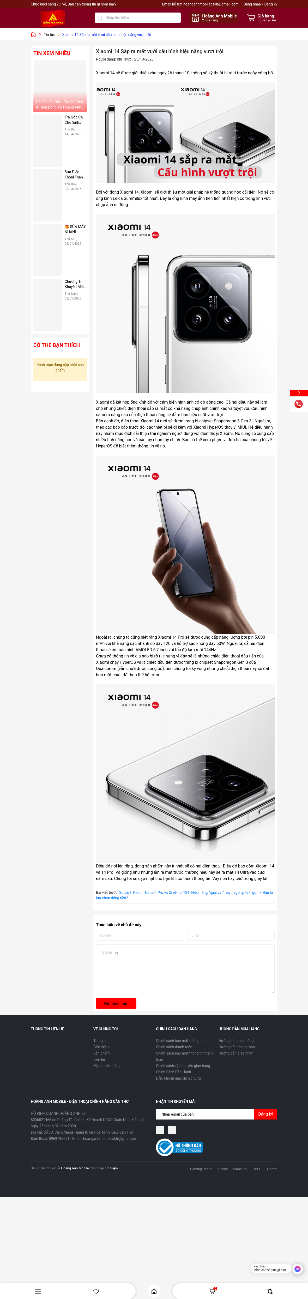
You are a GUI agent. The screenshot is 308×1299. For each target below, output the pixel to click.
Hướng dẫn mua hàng (236, 1041)
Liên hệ (99, 1059)
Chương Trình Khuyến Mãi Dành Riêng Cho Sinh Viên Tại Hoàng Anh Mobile (76, 284)
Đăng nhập (252, 4)
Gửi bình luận (116, 1003)
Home (154, 1291)
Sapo (114, 1168)
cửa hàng (210, 20)
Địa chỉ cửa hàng (106, 1066)
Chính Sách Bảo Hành (173, 1072)
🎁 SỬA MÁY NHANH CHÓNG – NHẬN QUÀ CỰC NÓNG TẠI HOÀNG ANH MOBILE (75, 230)
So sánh (270, 1291)
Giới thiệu (101, 1047)
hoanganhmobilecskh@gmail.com (211, 4)
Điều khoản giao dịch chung (178, 1078)
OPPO (256, 1169)
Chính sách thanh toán (174, 1047)
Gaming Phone (201, 1169)
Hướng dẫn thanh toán (237, 1047)
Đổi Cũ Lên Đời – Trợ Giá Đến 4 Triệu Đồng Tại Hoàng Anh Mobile (59, 105)
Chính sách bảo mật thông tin (180, 1041)
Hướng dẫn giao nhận (236, 1053)
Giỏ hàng (212, 1291)
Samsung (240, 1169)
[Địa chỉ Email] (216, 1114)
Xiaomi (272, 1169)
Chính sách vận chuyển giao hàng (183, 1066)
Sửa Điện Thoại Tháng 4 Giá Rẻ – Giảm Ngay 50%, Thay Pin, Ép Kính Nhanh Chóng (76, 175)
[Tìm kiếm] (100, 18)
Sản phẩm (101, 1053)
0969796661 (59, 1138)
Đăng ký (270, 4)
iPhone (223, 1169)
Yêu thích (96, 1291)
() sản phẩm (266, 20)
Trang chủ (101, 1041)
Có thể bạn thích (56, 345)
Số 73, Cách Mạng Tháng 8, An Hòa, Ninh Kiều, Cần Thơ (88, 1132)
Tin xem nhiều (51, 53)
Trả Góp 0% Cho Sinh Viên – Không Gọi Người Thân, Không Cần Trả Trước (76, 120)
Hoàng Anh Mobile (75, 1168)
